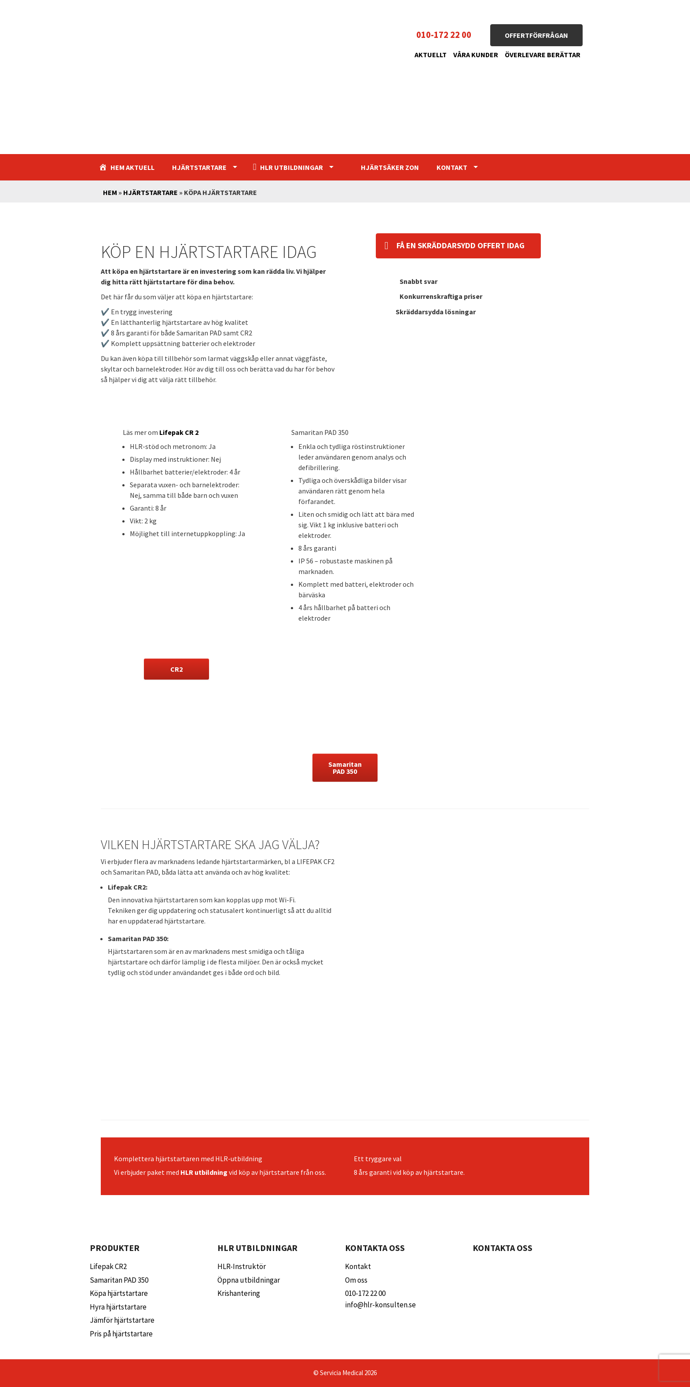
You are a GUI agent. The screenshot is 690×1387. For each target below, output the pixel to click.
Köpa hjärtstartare (119, 1293)
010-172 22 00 (443, 34)
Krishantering (238, 1293)
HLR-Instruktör (241, 1266)
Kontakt (452, 167)
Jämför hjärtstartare (122, 1320)
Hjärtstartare (199, 167)
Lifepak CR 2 (178, 432)
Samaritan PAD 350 (119, 1280)
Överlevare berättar (542, 54)
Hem (110, 192)
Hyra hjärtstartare (118, 1307)
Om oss (356, 1280)
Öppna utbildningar (248, 1280)
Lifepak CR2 (108, 1266)
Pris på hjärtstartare (121, 1334)
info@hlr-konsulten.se (380, 1305)
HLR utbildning (204, 1172)
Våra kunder (475, 54)
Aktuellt (431, 54)
